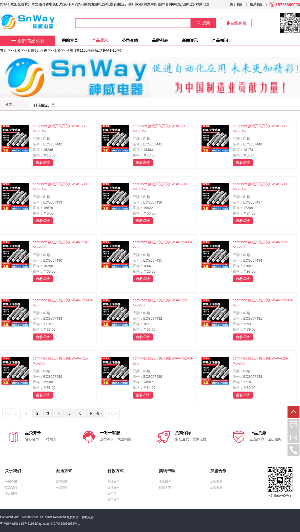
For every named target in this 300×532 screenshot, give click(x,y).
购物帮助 (167, 471)
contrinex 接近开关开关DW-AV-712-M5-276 (160, 302)
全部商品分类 (27, 41)
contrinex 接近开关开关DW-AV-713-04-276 (63, 302)
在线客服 (236, 23)
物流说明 (62, 487)
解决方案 (165, 487)
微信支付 (114, 499)
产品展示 (100, 40)
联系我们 (257, 4)
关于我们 (237, 4)
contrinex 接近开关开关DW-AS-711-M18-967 (161, 186)
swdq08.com (29, 517)
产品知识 (220, 40)
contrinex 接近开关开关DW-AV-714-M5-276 (60, 244)
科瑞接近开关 (36, 50)
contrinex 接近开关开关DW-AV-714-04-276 (163, 244)
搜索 (203, 23)
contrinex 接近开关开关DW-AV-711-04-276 (163, 360)
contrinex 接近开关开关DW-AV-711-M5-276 (60, 360)
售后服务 (165, 481)
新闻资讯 (190, 40)
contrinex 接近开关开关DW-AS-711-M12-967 (261, 186)
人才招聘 (11, 493)
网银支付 (114, 481)
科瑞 (16, 50)
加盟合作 (218, 471)
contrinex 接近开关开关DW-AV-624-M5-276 (260, 360)
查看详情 (43, 163)
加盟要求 (216, 481)
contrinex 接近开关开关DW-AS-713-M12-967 (261, 128)
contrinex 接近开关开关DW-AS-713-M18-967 (161, 128)
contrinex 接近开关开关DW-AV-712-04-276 (263, 302)
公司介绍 (130, 40)
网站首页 (70, 40)
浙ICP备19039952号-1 (65, 523)
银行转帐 (114, 487)
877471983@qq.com (35, 523)
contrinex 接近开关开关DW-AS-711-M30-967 (61, 186)
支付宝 (112, 493)
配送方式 (64, 471)
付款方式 (116, 471)
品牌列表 (160, 40)
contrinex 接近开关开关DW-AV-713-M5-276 (260, 244)
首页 (3, 50)
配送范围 (62, 481)
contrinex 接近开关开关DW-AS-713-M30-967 (61, 128)
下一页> (95, 413)
